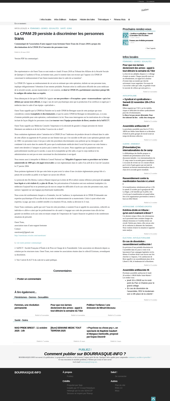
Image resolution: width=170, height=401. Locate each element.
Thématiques (103, 19)
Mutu (117, 391)
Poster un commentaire (28, 279)
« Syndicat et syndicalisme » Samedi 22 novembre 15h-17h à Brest (141, 34)
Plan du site (120, 385)
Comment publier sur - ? (85, 354)
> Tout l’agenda (150, 48)
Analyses (73, 19)
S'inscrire (141, 1)
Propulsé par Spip (74, 385)
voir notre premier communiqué (28, 243)
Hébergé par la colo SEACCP (79, 391)
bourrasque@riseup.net (89, 362)
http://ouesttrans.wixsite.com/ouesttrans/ (30, 235)
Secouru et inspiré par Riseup (80, 393)
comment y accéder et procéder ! (139, 357)
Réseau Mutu (120, 19)
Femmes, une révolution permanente (141, 40)
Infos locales (45, 19)
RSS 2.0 (118, 388)
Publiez (145, 10)
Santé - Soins (66, 28)
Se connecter (150, 1)
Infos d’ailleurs (60, 19)
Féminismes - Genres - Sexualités (44, 28)
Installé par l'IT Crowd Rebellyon (81, 388)
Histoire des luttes (87, 19)
